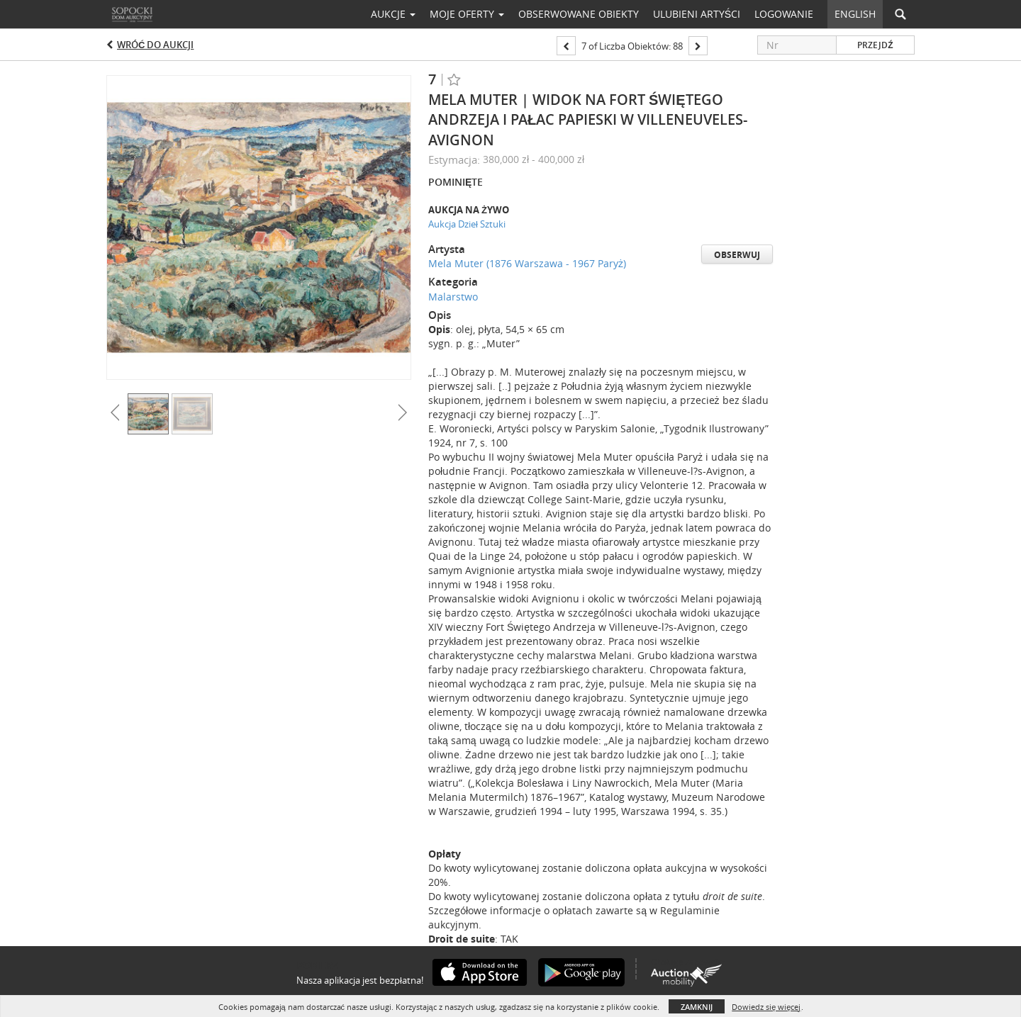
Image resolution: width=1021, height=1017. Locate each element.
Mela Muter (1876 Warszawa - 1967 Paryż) (527, 263)
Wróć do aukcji (155, 44)
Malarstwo (453, 296)
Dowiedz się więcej (766, 1006)
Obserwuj (737, 255)
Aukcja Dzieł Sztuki (467, 224)
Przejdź (875, 45)
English (855, 14)
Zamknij (697, 1006)
